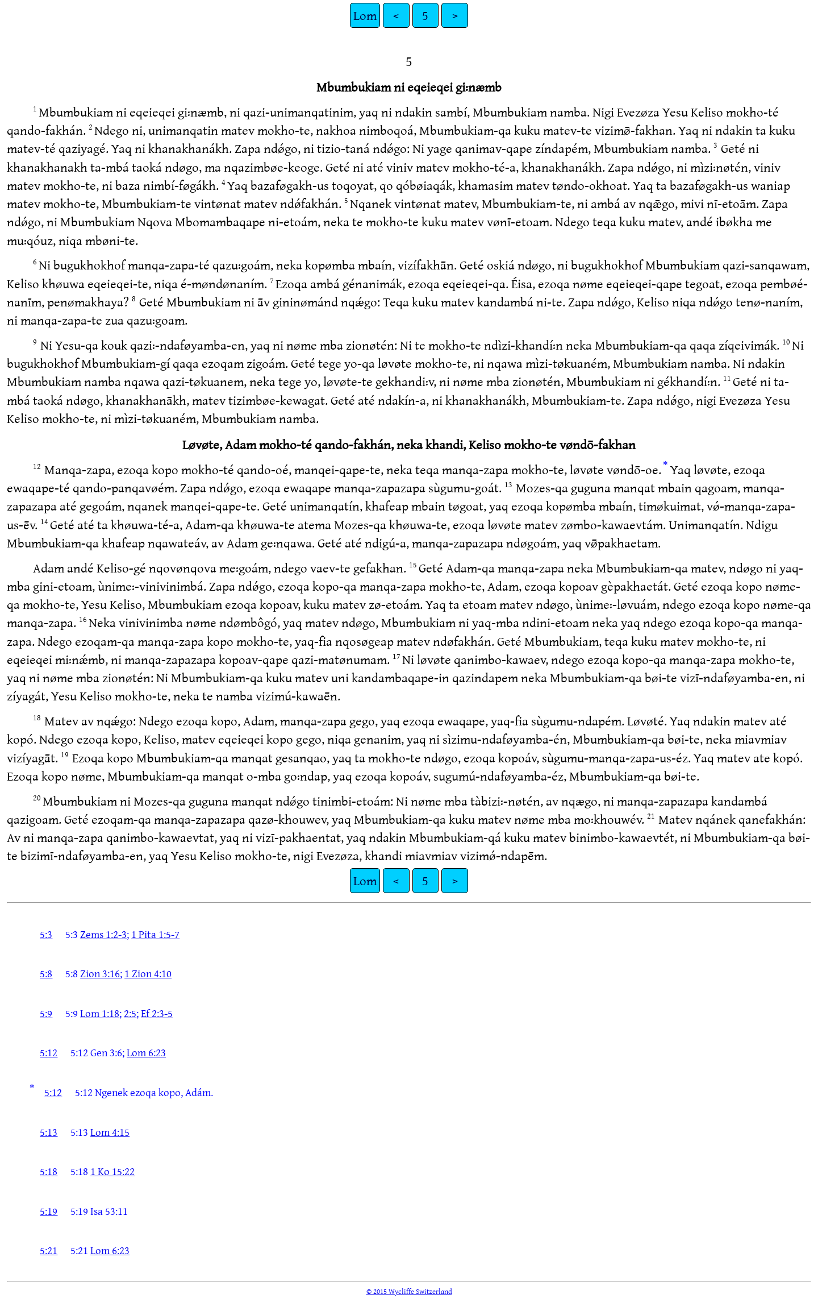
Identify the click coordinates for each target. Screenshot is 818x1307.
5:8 (46, 973)
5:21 (48, 1250)
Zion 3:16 (100, 973)
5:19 (48, 1211)
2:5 (130, 1013)
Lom (365, 15)
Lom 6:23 (146, 1052)
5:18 (48, 1171)
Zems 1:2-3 (103, 934)
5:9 (46, 1013)
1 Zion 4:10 (148, 973)
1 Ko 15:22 (112, 1171)
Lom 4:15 (110, 1132)
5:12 (48, 1052)
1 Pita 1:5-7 (155, 934)
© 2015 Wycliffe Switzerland (409, 1291)
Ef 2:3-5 (157, 1013)
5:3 (46, 934)
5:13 (48, 1132)
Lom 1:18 (99, 1013)
